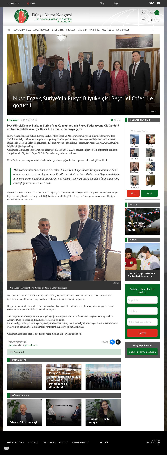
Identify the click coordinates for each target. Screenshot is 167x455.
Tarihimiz (94, 30)
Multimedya (108, 30)
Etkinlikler (57, 30)
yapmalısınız (30, 345)
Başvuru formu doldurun (142, 351)
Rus (143, 13)
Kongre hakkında (22, 30)
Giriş (102, 3)
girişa (11, 345)
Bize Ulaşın (33, 442)
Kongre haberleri (80, 442)
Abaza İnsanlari (41, 30)
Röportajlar (122, 30)
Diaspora (82, 30)
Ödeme (142, 333)
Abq (150, 20)
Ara (156, 20)
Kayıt (116, 3)
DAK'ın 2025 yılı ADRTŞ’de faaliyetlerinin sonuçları (141, 275)
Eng (150, 13)
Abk (143, 20)
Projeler (70, 30)
